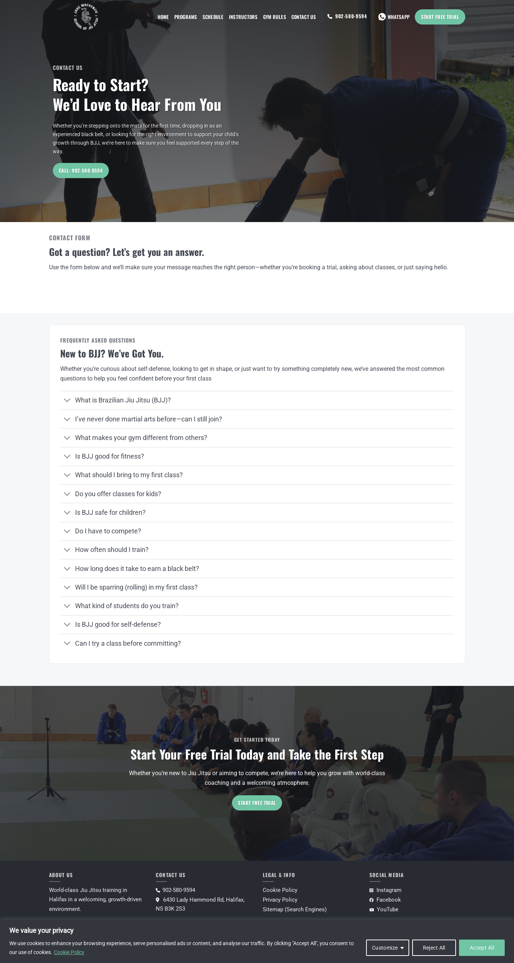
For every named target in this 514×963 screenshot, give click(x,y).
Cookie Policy (69, 952)
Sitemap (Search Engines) (295, 909)
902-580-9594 (351, 16)
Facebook (385, 899)
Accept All (482, 948)
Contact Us (303, 16)
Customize (385, 948)
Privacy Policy (280, 899)
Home (163, 16)
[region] (257, 941)
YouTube (383, 909)
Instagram (385, 890)
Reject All (434, 948)
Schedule (213, 16)
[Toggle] (67, 401)
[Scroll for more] (257, 205)
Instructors (243, 16)
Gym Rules (274, 16)
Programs (185, 16)
